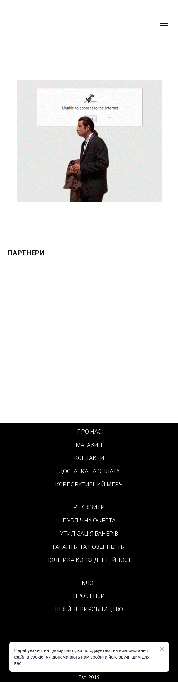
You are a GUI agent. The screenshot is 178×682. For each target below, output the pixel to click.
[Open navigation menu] (163, 25)
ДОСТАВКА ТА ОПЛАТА (89, 471)
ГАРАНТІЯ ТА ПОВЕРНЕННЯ (89, 546)
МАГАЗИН (89, 444)
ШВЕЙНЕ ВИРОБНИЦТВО (89, 609)
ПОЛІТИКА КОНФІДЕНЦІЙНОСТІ (89, 560)
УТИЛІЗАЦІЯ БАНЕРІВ (89, 533)
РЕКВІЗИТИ (89, 507)
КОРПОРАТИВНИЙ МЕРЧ (89, 484)
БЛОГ (89, 582)
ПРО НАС (89, 431)
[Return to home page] (42, 25)
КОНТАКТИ (89, 458)
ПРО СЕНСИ (89, 596)
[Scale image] (89, 343)
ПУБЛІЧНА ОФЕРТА (89, 520)
